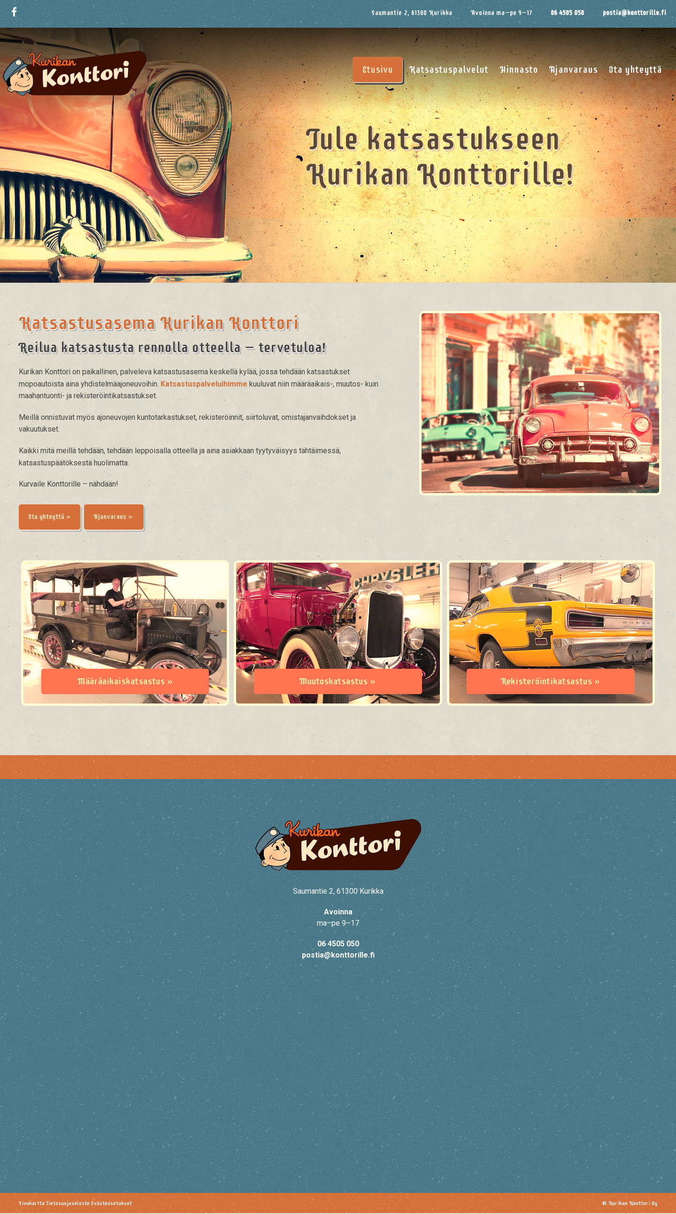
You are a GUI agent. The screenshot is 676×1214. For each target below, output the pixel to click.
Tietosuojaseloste (68, 1204)
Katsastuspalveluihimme (204, 383)
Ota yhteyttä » (52, 517)
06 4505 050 (567, 12)
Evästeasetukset (111, 1204)
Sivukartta (32, 1204)
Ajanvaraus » (121, 517)
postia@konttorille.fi (634, 12)
